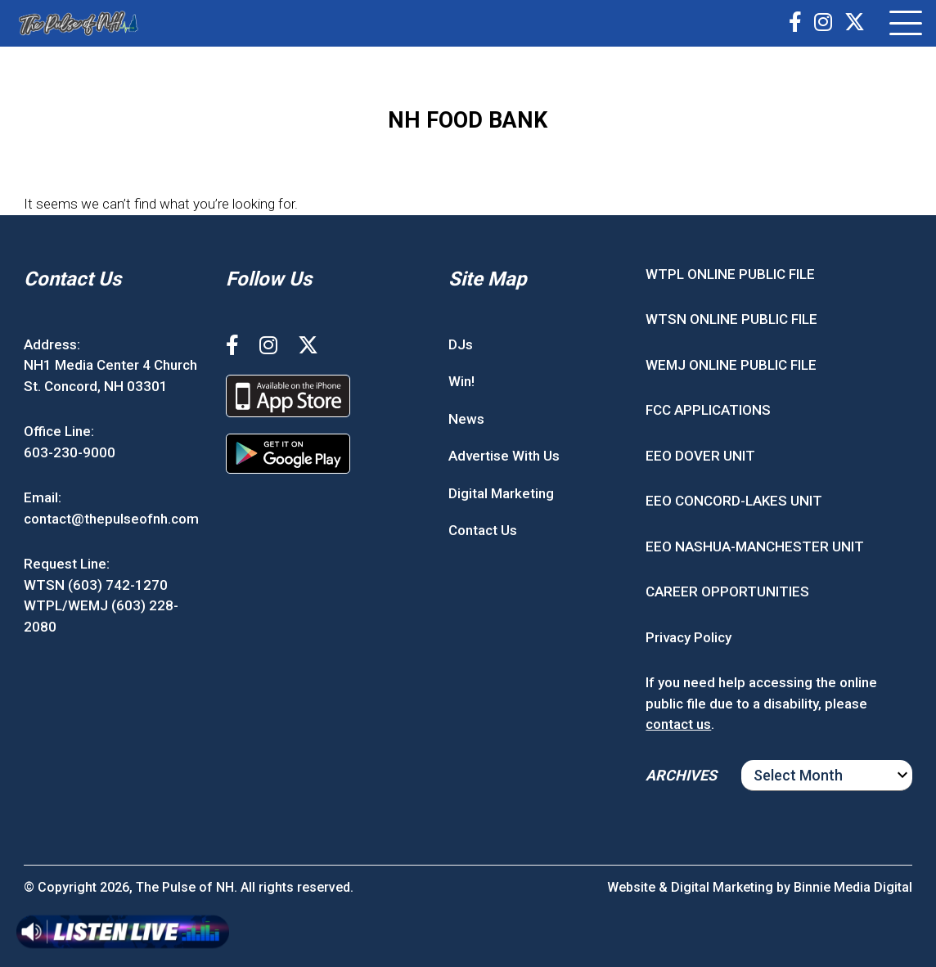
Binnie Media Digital (853, 887)
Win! (461, 381)
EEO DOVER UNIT (700, 456)
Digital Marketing (501, 493)
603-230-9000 (69, 452)
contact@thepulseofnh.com (111, 518)
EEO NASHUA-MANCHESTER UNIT (755, 546)
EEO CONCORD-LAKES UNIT (734, 500)
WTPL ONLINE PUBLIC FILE (730, 274)
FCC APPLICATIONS (708, 410)
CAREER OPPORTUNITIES (727, 591)
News (466, 419)
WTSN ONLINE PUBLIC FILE (731, 319)
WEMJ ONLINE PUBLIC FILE (731, 365)
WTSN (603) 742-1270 (96, 585)
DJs (460, 344)
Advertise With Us (504, 456)
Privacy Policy (688, 637)
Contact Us (482, 530)
